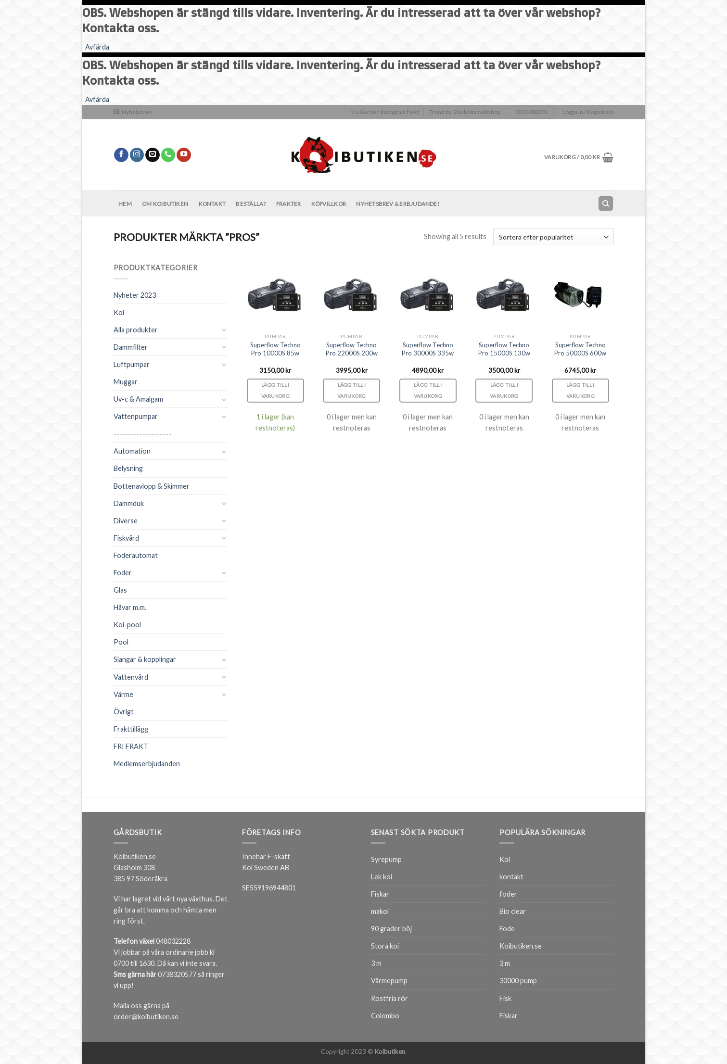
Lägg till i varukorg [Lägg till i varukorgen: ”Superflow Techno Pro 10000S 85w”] (275, 390)
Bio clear (512, 911)
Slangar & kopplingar (145, 659)
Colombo (385, 1016)
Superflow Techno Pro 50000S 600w (580, 349)
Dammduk (129, 503)
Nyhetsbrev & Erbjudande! (397, 204)
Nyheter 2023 (135, 295)
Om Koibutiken (165, 204)
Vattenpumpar (136, 416)
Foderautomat (136, 555)
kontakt (511, 877)
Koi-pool (127, 625)
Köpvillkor (328, 204)
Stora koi (385, 946)
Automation (132, 451)
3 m (376, 963)
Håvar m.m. (130, 607)
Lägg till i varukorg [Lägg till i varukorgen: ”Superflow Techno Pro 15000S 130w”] (504, 390)
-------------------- (142, 434)
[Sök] (606, 203)
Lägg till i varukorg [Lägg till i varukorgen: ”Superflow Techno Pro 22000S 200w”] (351, 390)
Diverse (126, 521)
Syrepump (386, 859)
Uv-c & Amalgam (138, 399)
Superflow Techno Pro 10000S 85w (275, 349)
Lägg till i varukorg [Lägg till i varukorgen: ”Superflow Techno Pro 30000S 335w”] (428, 390)
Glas (120, 590)
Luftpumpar (132, 364)
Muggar (126, 382)
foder (508, 894)
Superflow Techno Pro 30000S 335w (428, 349)
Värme (123, 694)
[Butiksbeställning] (553, 236)
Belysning (128, 468)
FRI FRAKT (131, 746)
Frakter (288, 204)
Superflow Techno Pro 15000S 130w (504, 349)
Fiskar (380, 894)
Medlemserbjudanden (147, 764)
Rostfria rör (389, 998)
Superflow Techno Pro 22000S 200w (352, 349)
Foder (123, 573)
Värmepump (389, 980)
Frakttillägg (131, 729)
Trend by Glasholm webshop (464, 112)
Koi (119, 312)
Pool (121, 642)
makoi (380, 911)
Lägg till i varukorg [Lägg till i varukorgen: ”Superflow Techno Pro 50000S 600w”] (580, 390)
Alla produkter (136, 330)
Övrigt (124, 712)
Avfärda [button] (97, 47)
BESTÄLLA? (251, 204)
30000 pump (518, 980)
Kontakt (212, 204)
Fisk (505, 998)
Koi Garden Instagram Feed (385, 112)
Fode (507, 929)
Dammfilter (131, 347)
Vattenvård (131, 677)
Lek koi (381, 877)
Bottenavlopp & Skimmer (152, 486)
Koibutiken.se (520, 946)
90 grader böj (391, 929)
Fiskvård (126, 538)
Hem (125, 204)
